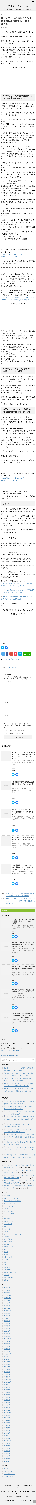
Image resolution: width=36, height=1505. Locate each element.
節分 (5, 1262)
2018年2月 (7, 1405)
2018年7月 (7, 1392)
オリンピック (8, 1216)
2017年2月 (7, 1430)
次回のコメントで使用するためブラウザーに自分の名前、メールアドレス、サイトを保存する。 (18, 726)
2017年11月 (7, 1412)
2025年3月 (7, 1303)
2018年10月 (7, 1384)
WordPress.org (8, 1476)
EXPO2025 (7, 1196)
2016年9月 (7, 1443)
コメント (7, 682)
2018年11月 (7, 1382)
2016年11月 (7, 1438)
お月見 (6, 1208)
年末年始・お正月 (9, 1247)
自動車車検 (7, 1270)
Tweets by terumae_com (10, 1055)
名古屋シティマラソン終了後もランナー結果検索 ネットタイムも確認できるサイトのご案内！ (23, 944)
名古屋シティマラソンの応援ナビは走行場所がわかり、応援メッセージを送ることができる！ (23, 992)
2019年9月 (7, 1359)
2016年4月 (7, 1456)
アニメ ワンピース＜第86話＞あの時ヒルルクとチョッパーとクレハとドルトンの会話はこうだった (19, 1149)
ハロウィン (7, 1229)
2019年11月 (7, 1354)
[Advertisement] (18, 80)
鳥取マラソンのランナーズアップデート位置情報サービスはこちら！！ (23, 812)
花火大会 (6, 1275)
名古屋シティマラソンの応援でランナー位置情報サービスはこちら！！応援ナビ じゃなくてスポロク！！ (23, 1015)
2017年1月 (7, 1433)
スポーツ (6, 1226)
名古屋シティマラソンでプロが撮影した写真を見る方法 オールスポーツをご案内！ (23, 921)
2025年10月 (7, 1298)
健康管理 (6, 1236)
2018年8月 (7, 1390)
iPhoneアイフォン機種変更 (12, 1201)
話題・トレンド (8, 1277)
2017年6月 (7, 1423)
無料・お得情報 (8, 1257)
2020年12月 (7, 1339)
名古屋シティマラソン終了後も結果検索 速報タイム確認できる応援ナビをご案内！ (23, 968)
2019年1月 (7, 1377)
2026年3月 (7, 1288)
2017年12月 (7, 1410)
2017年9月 (7, 1418)
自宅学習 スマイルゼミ (11, 1272)
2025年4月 (7, 1300)
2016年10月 (7, 1441)
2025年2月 (7, 1305)
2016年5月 (7, 1453)
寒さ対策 (6, 1244)
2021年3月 (7, 1331)
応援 (12, 659)
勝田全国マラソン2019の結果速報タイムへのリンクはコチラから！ (23, 839)
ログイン (6, 1469)
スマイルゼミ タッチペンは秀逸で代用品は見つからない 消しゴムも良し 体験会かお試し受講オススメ (19, 1119)
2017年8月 (7, 1420)
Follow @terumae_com (10, 1050)
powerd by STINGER (20, 1502)
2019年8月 (7, 1361)
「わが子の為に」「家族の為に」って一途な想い (18, 1496)
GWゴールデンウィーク (11, 1198)
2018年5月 (7, 1397)
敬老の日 (6, 1249)
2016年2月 (7, 1461)
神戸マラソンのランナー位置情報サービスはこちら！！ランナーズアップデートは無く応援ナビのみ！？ (20, 900)
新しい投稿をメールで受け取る (14, 733)
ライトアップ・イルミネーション (14, 1234)
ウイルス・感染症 (9, 1214)
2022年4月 (7, 1321)
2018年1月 (7, 1407)
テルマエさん (11, 667)
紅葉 (5, 1264)
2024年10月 (7, 1310)
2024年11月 (7, 1308)
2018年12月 (7, 1379)
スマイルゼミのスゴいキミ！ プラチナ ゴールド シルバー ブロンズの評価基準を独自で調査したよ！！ (19, 1137)
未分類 (6, 1252)
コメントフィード (9, 1474)
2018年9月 (7, 1387)
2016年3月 (7, 1458)
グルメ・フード (8, 1221)
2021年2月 (7, 1333)
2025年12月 (7, 1293)
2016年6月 (7, 1451)
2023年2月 (7, 1316)
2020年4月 (7, 1349)
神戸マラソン (19, 659)
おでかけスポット (9, 1206)
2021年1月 (7, 1336)
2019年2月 (7, 1374)
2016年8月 (7, 1446)
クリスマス (7, 1219)
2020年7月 (7, 1344)
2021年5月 (7, 1328)
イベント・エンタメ (10, 1211)
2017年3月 (7, 1428)
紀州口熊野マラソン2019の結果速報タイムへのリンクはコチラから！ (23, 784)
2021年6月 (7, 1326)
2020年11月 (7, 1341)
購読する (5, 911)
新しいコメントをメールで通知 (14, 730)
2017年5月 (7, 1425)
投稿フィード (8, 1471)
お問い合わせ (7, 1485)
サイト (6, 715)
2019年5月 (7, 1367)
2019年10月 (7, 1356)
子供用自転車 (8, 1239)
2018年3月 (7, 1402)
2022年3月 (7, 1323)
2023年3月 (7, 1313)
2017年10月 (7, 1415)
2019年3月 (7, 1372)
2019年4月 (7, 1369)
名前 (6, 702)
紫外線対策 (7, 1267)
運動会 (6, 1280)
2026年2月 (7, 1290)
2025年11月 (7, 1295)
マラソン (7, 659)
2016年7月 (7, 1448)
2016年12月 (7, 1435)
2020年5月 (7, 1346)
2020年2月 (7, 1351)
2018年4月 (7, 1400)
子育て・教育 (8, 1242)
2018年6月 (7, 1395)
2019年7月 (7, 1364)
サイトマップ (8, 1224)
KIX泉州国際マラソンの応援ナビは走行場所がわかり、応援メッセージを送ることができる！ (23, 867)
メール (7, 709)
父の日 (6, 1259)
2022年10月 (7, 1318)
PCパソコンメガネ (9, 1203)
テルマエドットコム (18, 6)
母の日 (6, 1254)
